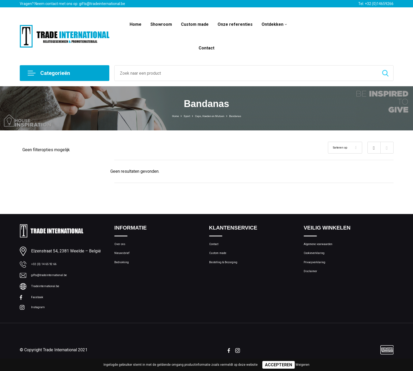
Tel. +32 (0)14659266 (376, 4)
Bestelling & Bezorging (228, 268)
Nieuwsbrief (124, 256)
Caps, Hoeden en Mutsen (210, 115)
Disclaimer (313, 279)
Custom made (195, 24)
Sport (179, 115)
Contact (206, 47)
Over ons (122, 245)
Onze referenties (235, 24)
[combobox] (246, 73)
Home (135, 24)
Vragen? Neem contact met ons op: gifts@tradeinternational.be (72, 4)
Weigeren (302, 365)
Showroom (161, 24)
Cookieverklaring (318, 256)
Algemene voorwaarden (324, 245)
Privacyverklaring (318, 268)
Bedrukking (123, 268)
